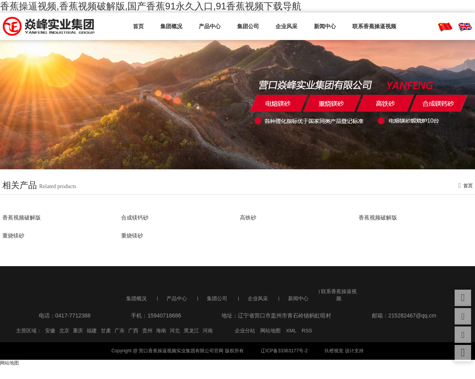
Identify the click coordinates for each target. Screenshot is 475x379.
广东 (119, 331)
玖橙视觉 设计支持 (344, 351)
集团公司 (248, 26)
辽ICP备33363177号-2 (284, 351)
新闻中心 (325, 26)
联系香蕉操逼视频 (374, 26)
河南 (208, 331)
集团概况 (171, 26)
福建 (92, 331)
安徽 (50, 331)
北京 (64, 331)
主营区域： (29, 331)
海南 (161, 331)
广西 (133, 331)
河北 (175, 331)
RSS (307, 331)
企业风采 (286, 26)
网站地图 (270, 331)
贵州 (147, 331)
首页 (138, 26)
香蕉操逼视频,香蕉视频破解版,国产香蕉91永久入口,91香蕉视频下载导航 (150, 6)
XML (291, 331)
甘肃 (106, 331)
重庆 (78, 331)
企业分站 (245, 331)
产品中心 (210, 26)
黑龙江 (191, 331)
